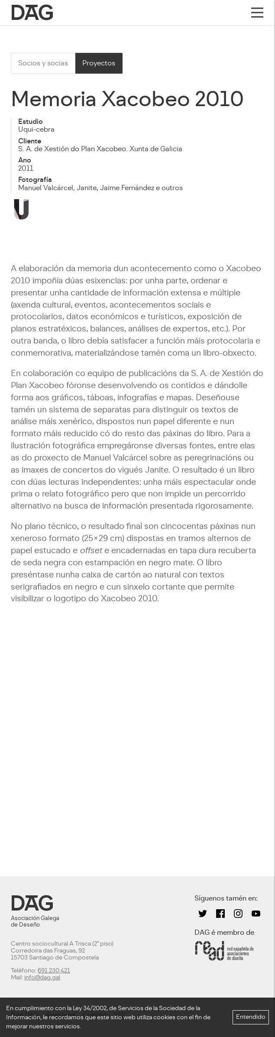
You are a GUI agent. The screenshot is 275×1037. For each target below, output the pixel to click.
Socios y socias (43, 63)
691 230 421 (54, 970)
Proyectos (98, 63)
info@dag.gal (42, 977)
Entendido (250, 1017)
